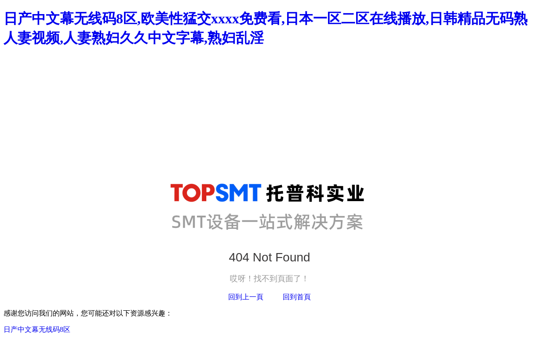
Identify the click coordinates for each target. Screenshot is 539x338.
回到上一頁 (245, 297)
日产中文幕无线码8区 (37, 329)
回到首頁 (297, 297)
